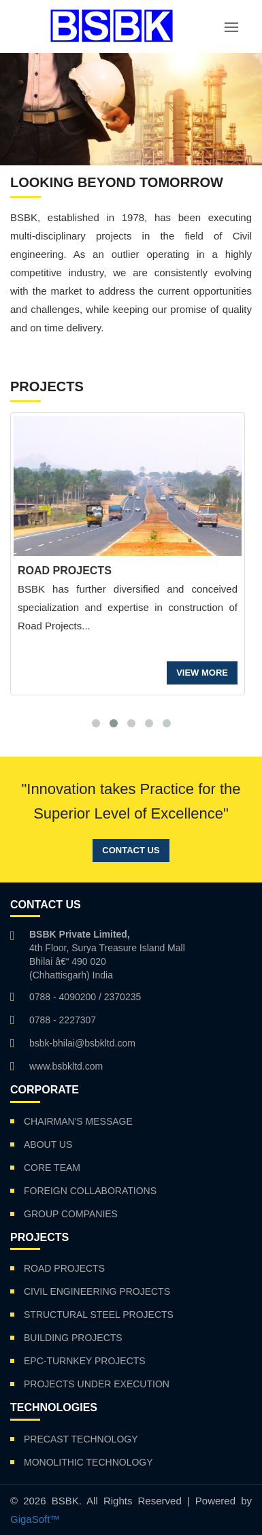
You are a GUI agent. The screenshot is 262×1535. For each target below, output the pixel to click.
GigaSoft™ (35, 1519)
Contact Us (130, 850)
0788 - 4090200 (62, 996)
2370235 (123, 996)
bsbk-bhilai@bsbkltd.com (82, 1043)
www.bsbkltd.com (66, 1066)
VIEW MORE (202, 672)
